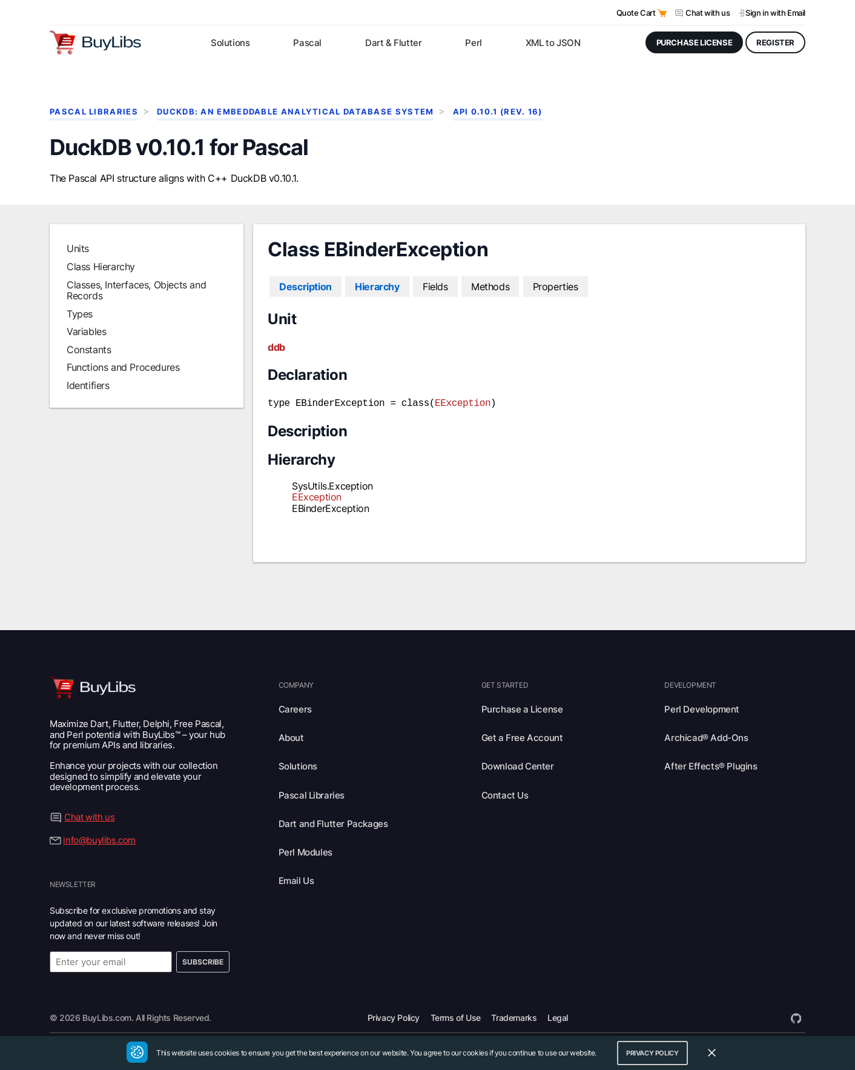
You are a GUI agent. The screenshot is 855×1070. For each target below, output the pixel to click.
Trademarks (513, 1016)
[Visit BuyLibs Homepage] (95, 42)
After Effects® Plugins (710, 765)
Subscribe (202, 960)
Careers (295, 708)
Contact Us (505, 794)
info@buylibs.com (99, 839)
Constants (89, 350)
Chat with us (707, 13)
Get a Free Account (522, 736)
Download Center (517, 765)
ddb (276, 347)
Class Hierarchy (101, 267)
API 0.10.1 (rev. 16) (498, 111)
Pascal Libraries (94, 111)
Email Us (296, 880)
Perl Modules (305, 851)
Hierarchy (377, 287)
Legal (557, 1016)
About (291, 736)
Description (305, 287)
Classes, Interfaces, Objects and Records (136, 290)
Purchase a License (522, 708)
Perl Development (701, 708)
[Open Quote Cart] (662, 13)
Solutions (298, 765)
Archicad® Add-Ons (706, 736)
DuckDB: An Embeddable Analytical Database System (295, 111)
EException (462, 402)
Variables (86, 331)
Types (80, 314)
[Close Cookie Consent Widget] (711, 1053)
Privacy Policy (394, 1016)
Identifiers (88, 385)
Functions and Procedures (123, 367)
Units (78, 249)
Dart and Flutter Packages (333, 822)
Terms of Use (456, 1016)
